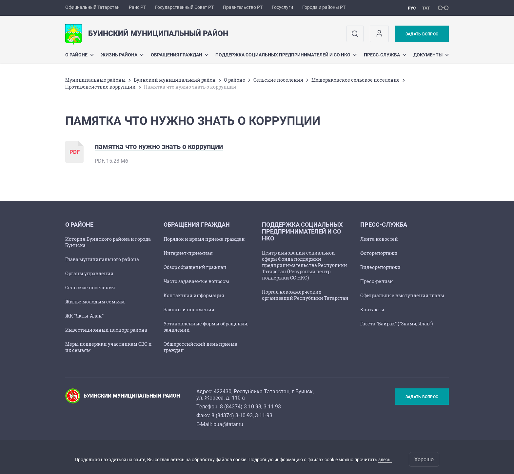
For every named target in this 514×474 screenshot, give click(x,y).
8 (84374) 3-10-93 (240, 406)
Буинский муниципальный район (175, 80)
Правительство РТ (243, 7)
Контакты (372, 309)
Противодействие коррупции (100, 87)
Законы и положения (189, 309)
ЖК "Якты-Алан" (84, 316)
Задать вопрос (421, 34)
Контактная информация (194, 295)
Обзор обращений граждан (195, 267)
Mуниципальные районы (95, 80)
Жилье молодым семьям (95, 302)
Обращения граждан (179, 54)
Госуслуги (282, 7)
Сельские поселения (278, 80)
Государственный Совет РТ (184, 7)
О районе (79, 54)
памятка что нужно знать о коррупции (159, 146)
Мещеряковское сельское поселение (355, 80)
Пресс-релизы (377, 281)
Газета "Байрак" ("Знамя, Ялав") (396, 323)
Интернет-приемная (188, 253)
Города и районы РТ (324, 7)
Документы (431, 54)
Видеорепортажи (380, 267)
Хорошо (424, 459)
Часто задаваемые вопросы (196, 281)
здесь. (385, 459)
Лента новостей (379, 239)
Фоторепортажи (379, 253)
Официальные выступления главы (402, 295)
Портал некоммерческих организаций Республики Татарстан (305, 295)
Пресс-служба (385, 54)
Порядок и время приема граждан (204, 239)
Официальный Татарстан (92, 7)
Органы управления (89, 273)
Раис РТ (137, 7)
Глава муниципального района (102, 259)
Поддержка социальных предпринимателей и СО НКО (286, 54)
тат (426, 8)
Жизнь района (122, 54)
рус (412, 8)
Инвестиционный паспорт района (106, 330)
